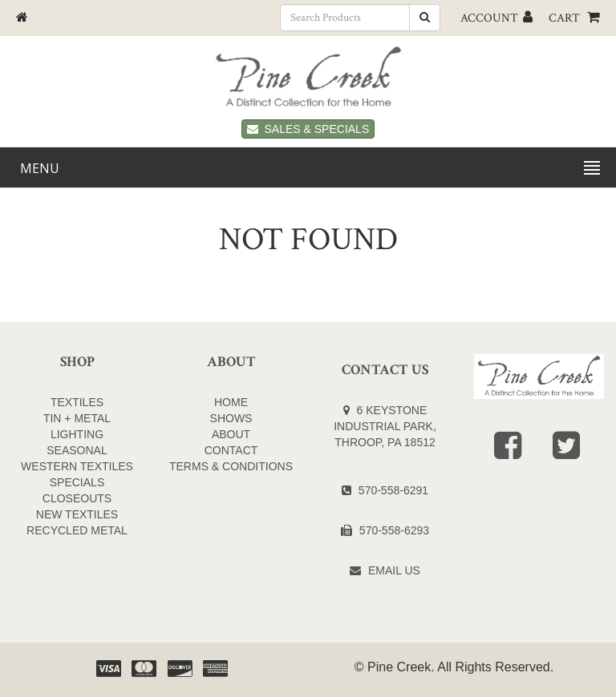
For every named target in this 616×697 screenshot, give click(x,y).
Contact (231, 450)
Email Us (394, 570)
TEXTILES (77, 402)
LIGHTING (77, 434)
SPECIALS (77, 482)
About (231, 434)
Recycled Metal (77, 530)
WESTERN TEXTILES (77, 466)
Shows (231, 418)
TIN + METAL (77, 418)
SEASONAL (77, 450)
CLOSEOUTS (77, 498)
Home (231, 402)
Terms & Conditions (231, 466)
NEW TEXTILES (77, 514)
